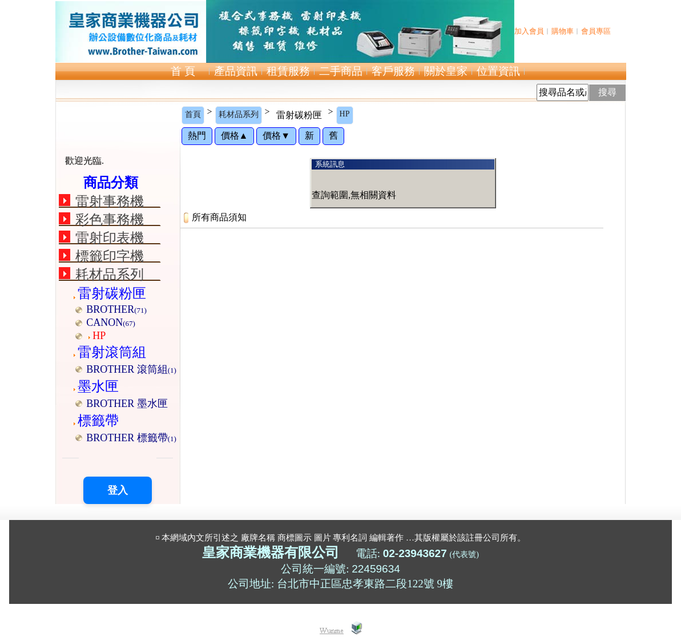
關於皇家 (446, 71)
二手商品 (340, 71)
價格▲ (234, 135)
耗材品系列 (239, 114)
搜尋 (607, 92)
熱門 (197, 135)
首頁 (193, 114)
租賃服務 (288, 71)
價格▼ (276, 135)
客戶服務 (393, 71)
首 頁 (183, 71)
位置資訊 (498, 71)
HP (345, 114)
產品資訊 (235, 71)
